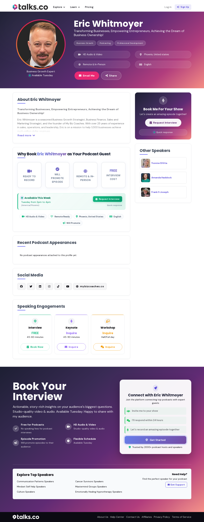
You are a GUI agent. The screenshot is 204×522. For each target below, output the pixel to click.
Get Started (156, 440)
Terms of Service (181, 517)
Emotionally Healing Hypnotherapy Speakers (98, 491)
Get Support (176, 484)
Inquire (71, 348)
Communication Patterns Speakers (35, 481)
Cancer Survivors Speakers (89, 481)
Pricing (89, 7)
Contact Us (133, 517)
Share (111, 75)
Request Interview (108, 200)
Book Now (35, 348)
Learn (75, 7)
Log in (168, 7)
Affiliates (147, 517)
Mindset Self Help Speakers (31, 486)
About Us (102, 517)
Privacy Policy (162, 517)
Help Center (117, 517)
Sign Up (183, 7)
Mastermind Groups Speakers (91, 486)
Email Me (87, 75)
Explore (59, 7)
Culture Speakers (26, 491)
